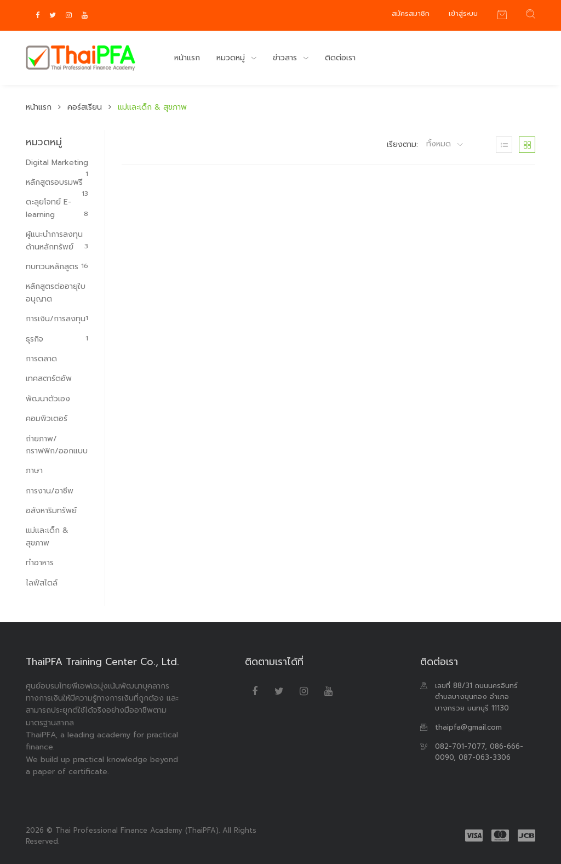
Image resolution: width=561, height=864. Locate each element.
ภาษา (34, 470)
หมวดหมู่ (232, 58)
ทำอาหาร (40, 563)
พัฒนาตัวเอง (48, 399)
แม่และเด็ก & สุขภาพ (47, 536)
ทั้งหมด (440, 144)
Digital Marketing (57, 163)
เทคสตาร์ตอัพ (49, 378)
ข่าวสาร (286, 58)
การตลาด (41, 359)
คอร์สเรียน (84, 107)
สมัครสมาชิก (411, 13)
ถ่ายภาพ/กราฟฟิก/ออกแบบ (57, 445)
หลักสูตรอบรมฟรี (57, 183)
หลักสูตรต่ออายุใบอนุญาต (55, 292)
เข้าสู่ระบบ (463, 13)
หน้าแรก (187, 58)
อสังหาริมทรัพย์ (51, 510)
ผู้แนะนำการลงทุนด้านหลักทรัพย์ (57, 240)
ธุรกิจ (57, 339)
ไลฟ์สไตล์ (42, 583)
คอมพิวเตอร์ (46, 418)
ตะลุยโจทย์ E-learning (57, 208)
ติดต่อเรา (340, 58)
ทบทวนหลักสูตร (57, 266)
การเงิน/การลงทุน (57, 319)
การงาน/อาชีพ (49, 491)
